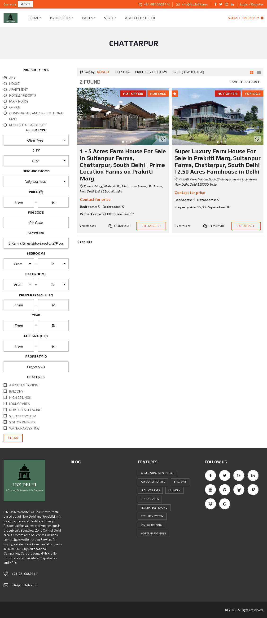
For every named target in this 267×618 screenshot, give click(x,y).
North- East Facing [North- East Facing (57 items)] (154, 507)
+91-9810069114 (154, 4)
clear (13, 438)
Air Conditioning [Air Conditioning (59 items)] (153, 481)
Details (151, 226)
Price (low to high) (188, 72)
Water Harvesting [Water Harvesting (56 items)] (153, 533)
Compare (119, 226)
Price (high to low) (151, 72)
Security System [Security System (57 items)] (152, 516)
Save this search (245, 82)
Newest (103, 72)
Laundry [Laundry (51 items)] (174, 490)
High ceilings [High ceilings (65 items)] (150, 490)
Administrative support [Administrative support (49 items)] (157, 473)
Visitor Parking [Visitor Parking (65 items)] (151, 524)
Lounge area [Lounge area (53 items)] (150, 498)
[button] (25, 4)
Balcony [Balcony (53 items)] (180, 481)
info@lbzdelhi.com (192, 4)
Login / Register (251, 4)
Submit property (245, 18)
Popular (122, 72)
